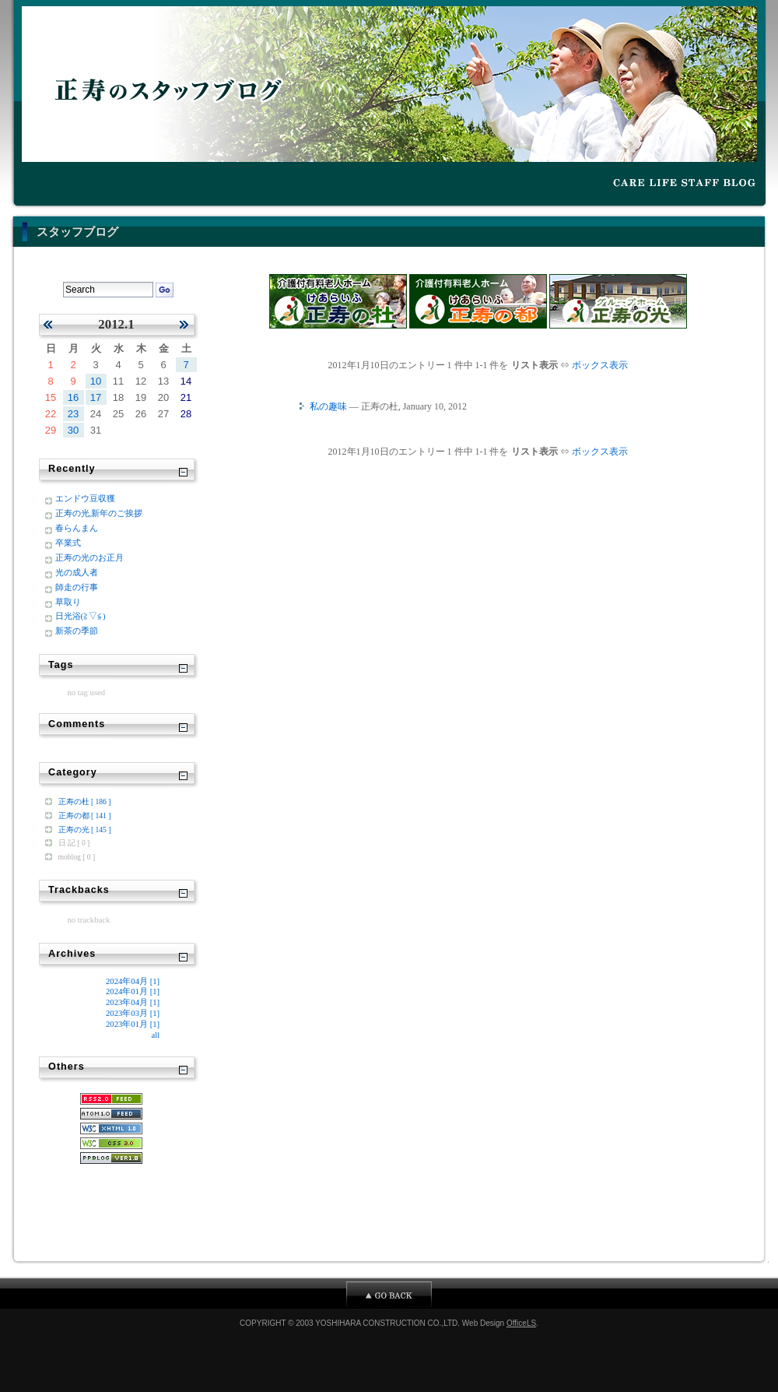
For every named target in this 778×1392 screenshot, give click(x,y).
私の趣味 (328, 406)
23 (73, 414)
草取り (68, 601)
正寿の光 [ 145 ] (84, 829)
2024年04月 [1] (132, 981)
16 (73, 397)
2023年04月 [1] (132, 1002)
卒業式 (68, 542)
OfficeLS (521, 1323)
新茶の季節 (76, 630)
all (155, 1034)
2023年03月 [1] (132, 1013)
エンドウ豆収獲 (85, 498)
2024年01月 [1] (132, 991)
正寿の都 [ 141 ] (84, 815)
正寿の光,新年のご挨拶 (99, 513)
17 (95, 397)
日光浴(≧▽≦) (80, 615)
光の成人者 (76, 572)
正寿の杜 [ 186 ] (84, 801)
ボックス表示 (600, 365)
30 (73, 430)
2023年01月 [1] (132, 1023)
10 (95, 381)
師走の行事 (76, 587)
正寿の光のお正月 (89, 557)
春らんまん (76, 528)
